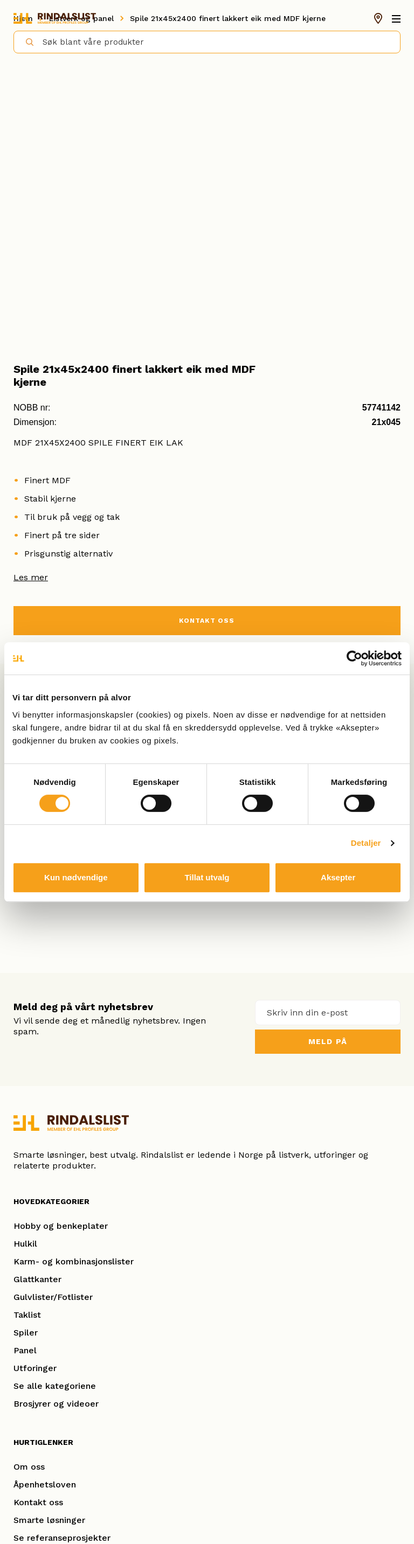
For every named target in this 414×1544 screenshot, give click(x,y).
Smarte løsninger (49, 1520)
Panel (25, 1350)
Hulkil (25, 1244)
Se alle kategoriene (54, 1386)
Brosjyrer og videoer (56, 1404)
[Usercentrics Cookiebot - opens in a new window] (354, 658)
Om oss (29, 1467)
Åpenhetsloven (44, 1484)
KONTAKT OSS (206, 620)
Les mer (30, 577)
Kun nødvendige (76, 877)
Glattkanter (37, 1279)
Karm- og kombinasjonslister (73, 1261)
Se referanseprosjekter (62, 1538)
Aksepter (338, 877)
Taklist (27, 1315)
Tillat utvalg (206, 877)
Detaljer (366, 842)
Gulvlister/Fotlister (53, 1297)
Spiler (25, 1332)
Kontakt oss (38, 1502)
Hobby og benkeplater (60, 1226)
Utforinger (35, 1368)
